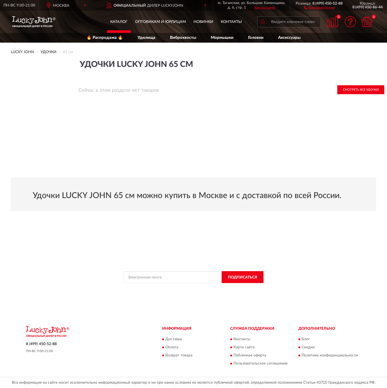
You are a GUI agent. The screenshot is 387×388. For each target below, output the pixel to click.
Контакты (231, 22)
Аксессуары (289, 38)
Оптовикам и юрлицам (160, 22)
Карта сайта (244, 347)
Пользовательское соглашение (260, 363)
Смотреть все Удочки (361, 89)
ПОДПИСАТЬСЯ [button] (242, 277)
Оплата (171, 347)
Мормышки (222, 38)
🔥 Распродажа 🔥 (104, 38)
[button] (319, 7)
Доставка (173, 339)
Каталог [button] (119, 22)
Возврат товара (178, 355)
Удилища (146, 38)
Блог (306, 339)
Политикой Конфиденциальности (189, 289)
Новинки (203, 22)
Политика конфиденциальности (330, 355)
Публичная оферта (249, 355)
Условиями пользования (237, 289)
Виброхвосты (183, 38)
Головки (255, 38)
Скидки (308, 347)
